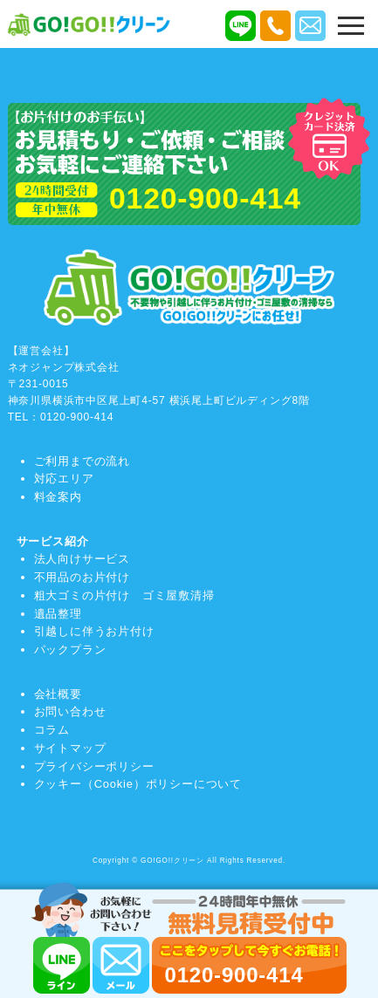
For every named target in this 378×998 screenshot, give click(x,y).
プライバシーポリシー (94, 766)
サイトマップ (70, 748)
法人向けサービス (82, 558)
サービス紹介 (53, 541)
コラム (52, 729)
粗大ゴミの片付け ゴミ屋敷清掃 (124, 595)
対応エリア (64, 478)
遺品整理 (58, 613)
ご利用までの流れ (82, 461)
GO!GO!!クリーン (172, 861)
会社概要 (58, 694)
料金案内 (58, 496)
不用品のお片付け (82, 577)
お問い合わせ (70, 711)
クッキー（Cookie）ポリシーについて (138, 783)
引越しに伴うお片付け (94, 631)
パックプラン (70, 649)
